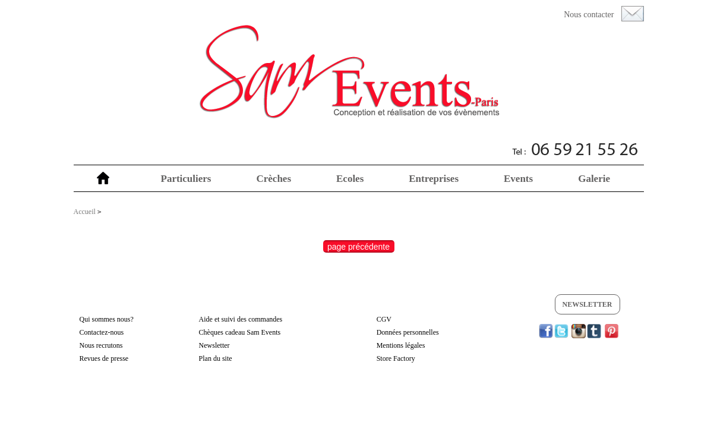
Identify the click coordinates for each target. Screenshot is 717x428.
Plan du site (215, 358)
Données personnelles (408, 332)
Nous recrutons (101, 345)
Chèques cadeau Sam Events (240, 332)
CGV (384, 319)
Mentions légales (401, 345)
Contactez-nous (102, 332)
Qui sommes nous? (107, 319)
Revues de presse (104, 358)
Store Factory (396, 358)
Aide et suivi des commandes (241, 319)
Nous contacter (589, 14)
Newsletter (587, 304)
